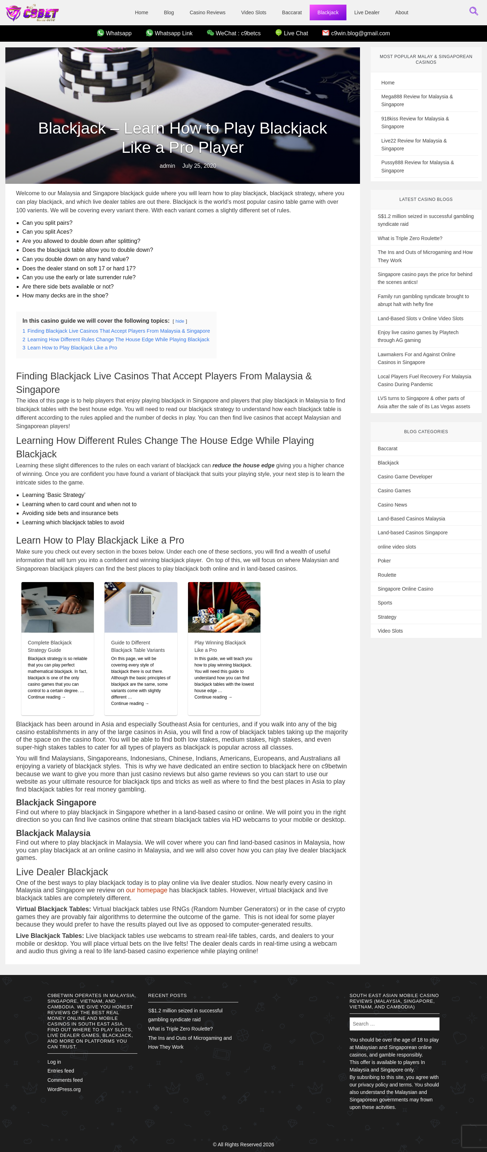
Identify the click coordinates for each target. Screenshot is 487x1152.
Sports (385, 603)
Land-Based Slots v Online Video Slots (420, 318)
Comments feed (65, 1080)
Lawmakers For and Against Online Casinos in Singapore (417, 358)
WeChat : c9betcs (234, 32)
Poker (384, 561)
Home (141, 12)
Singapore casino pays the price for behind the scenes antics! (425, 278)
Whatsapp (114, 32)
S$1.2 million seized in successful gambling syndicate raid (426, 220)
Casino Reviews (207, 12)
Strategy (387, 617)
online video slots (397, 547)
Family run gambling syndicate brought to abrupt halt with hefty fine (423, 300)
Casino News (392, 505)
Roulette (387, 575)
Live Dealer (367, 12)
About (402, 12)
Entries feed (60, 1071)
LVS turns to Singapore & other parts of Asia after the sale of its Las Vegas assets (424, 402)
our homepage (146, 890)
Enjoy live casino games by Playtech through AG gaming (418, 336)
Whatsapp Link (169, 32)
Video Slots (254, 12)
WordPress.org (64, 1089)
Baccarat (292, 12)
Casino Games (394, 490)
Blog (169, 12)
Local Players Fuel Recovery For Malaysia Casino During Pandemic (424, 380)
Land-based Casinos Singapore (413, 532)
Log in (54, 1062)
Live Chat (291, 32)
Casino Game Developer (405, 476)
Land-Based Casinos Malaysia (411, 518)
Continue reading (47, 697)
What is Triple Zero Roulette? (410, 238)
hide (180, 321)
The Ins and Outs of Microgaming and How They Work (425, 256)
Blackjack (328, 12)
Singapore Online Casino (405, 589)
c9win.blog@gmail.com (356, 32)
